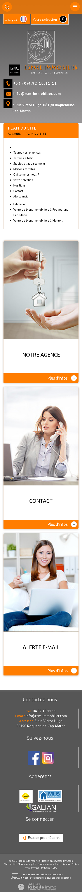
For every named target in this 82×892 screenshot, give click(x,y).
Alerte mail (20, 196)
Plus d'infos (62, 378)
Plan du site (10, 864)
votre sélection (45, 19)
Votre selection (23, 180)
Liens (58, 864)
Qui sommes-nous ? (26, 174)
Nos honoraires (46, 864)
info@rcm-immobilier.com (37, 93)
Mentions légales (27, 864)
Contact (18, 191)
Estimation (19, 204)
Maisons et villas (24, 169)
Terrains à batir (23, 158)
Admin (66, 864)
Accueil (14, 133)
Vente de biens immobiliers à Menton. (38, 220)
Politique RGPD (49, 867)
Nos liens (19, 185)
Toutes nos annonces (27, 153)
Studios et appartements (29, 163)
